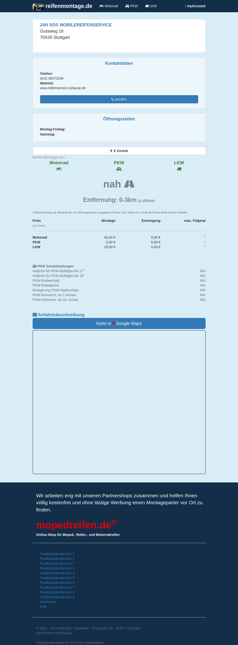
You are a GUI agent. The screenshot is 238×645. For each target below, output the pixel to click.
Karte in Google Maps (119, 323)
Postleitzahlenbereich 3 (57, 568)
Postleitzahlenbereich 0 (57, 554)
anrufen (118, 99)
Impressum (48, 602)
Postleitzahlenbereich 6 (57, 583)
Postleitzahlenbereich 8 (57, 592)
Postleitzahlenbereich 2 (57, 563)
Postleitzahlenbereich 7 (57, 587)
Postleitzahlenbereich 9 (57, 597)
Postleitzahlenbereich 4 (57, 573)
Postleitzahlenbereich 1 (57, 559)
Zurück (119, 151)
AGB (43, 607)
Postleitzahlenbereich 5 (57, 578)
